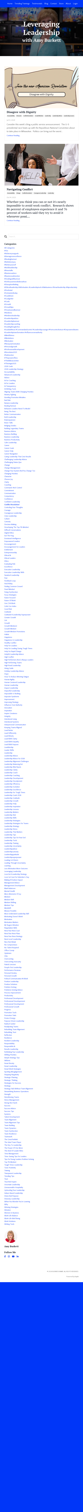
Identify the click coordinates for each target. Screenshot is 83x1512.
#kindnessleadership (14, 338)
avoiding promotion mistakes (17, 438)
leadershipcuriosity (13, 996)
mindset (8, 1052)
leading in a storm (13, 1007)
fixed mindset (10, 674)
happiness (9, 733)
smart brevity (10, 1256)
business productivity (14, 490)
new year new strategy (15, 1100)
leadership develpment (15, 910)
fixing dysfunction (12, 677)
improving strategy (13, 813)
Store (61, 4)
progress (8, 1190)
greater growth (11, 709)
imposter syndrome (13, 806)
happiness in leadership (15, 736)
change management (14, 525)
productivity (9, 1173)
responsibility (10, 1232)
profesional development (15, 1176)
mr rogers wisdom (13, 1086)
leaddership (10, 868)
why (6, 1429)
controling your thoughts (16, 573)
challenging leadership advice (18, 515)
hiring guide (10, 771)
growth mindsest (12, 719)
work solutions (11, 1450)
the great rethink (12, 1350)
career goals (10, 501)
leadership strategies (14, 958)
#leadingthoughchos (14, 352)
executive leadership (14, 650)
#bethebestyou (11, 269)
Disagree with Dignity (27, 113)
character (19, 117)
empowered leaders (13, 615)
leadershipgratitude (13, 1000)
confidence (9, 563)
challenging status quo (15, 518)
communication (11, 556)
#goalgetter (9, 317)
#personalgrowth (12, 376)
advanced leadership (14, 411)
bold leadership (11, 463)
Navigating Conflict (25, 191)
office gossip (10, 1117)
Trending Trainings (22, 4)
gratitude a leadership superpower (20, 705)
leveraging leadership (14, 1020)
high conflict (10, 757)
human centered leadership (17, 788)
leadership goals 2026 (15, 927)
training (8, 1388)
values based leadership (15, 1415)
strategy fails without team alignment (22, 1287)
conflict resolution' (28, 117)
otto (6, 1124)
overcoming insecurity (14, 1131)
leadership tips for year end (17, 979)
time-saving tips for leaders (18, 1370)
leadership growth (13, 934)
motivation (9, 1079)
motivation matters (12, 1083)
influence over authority (15, 816)
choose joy (9, 539)
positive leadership (13, 1156)
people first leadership (15, 1138)
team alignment (11, 1325)
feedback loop (11, 664)
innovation (9, 819)
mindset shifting (11, 1059)
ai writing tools (11, 428)
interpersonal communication (18, 840)
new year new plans (13, 1097)
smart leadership (12, 1259)
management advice (13, 1034)
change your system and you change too (23, 528)
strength (8, 1294)
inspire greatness (12, 826)
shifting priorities (11, 1246)
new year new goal (13, 1093)
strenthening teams (13, 1298)
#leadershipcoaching (14, 348)
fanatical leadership (13, 657)
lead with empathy (13, 861)
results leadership (13, 1239)
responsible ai (11, 1235)
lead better (9, 847)
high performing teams (15, 764)
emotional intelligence (14, 612)
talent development (13, 1322)
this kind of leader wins (16, 1363)
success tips (10, 1315)
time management (13, 1367)
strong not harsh (12, 1304)
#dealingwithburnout (14, 289)
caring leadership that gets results (20, 511)
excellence (9, 646)
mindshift (8, 1065)
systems (8, 1318)
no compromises (12, 1110)
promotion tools (11, 1194)
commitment (10, 553)
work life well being (14, 1447)
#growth (8, 324)
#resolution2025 (12, 383)
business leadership (13, 487)
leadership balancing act (15, 889)
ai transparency (11, 425)
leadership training (13, 986)
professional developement (17, 1180)
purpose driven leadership (16, 1204)
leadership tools (12, 982)
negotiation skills (12, 1090)
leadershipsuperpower (15, 1003)
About (68, 4)
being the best (11, 456)
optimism (8, 1121)
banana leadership (13, 445)
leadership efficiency (14, 913)
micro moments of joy (14, 1048)
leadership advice (57, 117)
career (7, 497)
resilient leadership (13, 1228)
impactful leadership (14, 799)
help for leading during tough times (21, 747)
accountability (10, 117)
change (18, 196)
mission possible (11, 1069)
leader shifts (10, 871)
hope (6, 778)
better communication (14, 459)
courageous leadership (40, 196)
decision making (11, 594)
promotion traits (11, 1197)
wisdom (8, 1436)
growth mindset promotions (17, 726)
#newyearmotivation (14, 373)
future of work (11, 688)
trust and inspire (12, 1401)
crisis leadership (12, 584)
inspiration (9, 823)
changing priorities (12, 532)
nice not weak (11, 1107)
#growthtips (10, 328)
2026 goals (9, 400)
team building (10, 1332)
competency (10, 560)
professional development (16, 1183)
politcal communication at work (19, 1152)
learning (8, 1013)
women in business (13, 1440)
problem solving (11, 1162)
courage (8, 577)
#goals (7, 321)
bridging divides (11, 473)
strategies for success (14, 1280)
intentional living (12, 833)
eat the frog (10, 608)
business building (12, 483)
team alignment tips (14, 1329)
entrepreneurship (12, 629)
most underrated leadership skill (19, 1072)
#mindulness (10, 366)
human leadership (13, 792)
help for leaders (12, 743)
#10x (6, 255)
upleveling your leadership (16, 1412)
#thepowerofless (12, 390)
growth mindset (39, 117)
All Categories (10, 251)
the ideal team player (14, 1353)
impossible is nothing (14, 802)
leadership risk (11, 951)
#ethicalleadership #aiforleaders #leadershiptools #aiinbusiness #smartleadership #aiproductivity (34, 302)
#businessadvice (12, 282)
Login (75, 4)
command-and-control (15, 549)
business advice (11, 480)
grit (6, 712)
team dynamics (11, 1336)
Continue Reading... (13, 137)
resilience (8, 1225)
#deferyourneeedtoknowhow (18, 293)
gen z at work (11, 691)
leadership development (15, 906)
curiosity (8, 591)
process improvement (14, 1169)
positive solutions (12, 1159)
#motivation (9, 369)
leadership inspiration (14, 941)
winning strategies (13, 1433)
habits (7, 729)
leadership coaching (14, 903)
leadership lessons (69, 117)
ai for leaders (10, 421)
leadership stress (12, 968)
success (8, 1308)
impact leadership (13, 795)
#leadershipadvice (13, 341)
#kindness (9, 334)
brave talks (9, 470)
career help (9, 504)
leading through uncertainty (17, 1010)
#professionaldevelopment (16, 379)
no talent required (13, 1114)
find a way (9, 667)
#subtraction (10, 386)
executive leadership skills (16, 653)
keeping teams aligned (15, 844)
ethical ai (8, 632)
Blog (46, 4)
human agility (10, 785)
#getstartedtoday (12, 310)
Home (9, 4)
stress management (13, 1301)
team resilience (11, 1343)
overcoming (10, 1128)
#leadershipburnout (13, 345)
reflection (8, 1221)
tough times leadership (15, 1381)
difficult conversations (14, 601)
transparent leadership (15, 1391)
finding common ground (16, 670)
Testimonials (37, 4)
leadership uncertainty (15, 989)
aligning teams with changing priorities (22, 431)
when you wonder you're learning (20, 1426)
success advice (11, 1311)
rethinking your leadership (16, 1242)
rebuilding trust (11, 1218)
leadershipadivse (12, 993)
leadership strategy (13, 965)
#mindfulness (10, 362)
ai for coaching (11, 418)
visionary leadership (14, 1422)
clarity (7, 542)
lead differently (11, 851)
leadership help (11, 937)
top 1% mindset (11, 1377)
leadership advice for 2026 (17, 882)
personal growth (12, 1149)
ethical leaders (11, 636)
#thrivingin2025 (11, 397)
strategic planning (12, 1273)
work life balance (12, 1443)
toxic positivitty (11, 1384)
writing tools (10, 1453)
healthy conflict (11, 740)
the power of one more (15, 1360)
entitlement (9, 625)
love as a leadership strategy (18, 1024)
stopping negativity (13, 1270)
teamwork (9, 1346)
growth (7, 716)
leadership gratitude (14, 930)
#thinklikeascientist (13, 393)
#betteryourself (11, 272)
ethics (7, 639)
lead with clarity (12, 858)
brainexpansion (11, 466)
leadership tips (11, 975)
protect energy (11, 1201)
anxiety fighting (11, 435)
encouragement (11, 619)
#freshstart (9, 307)
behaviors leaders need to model (20, 452)
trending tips (10, 1395)
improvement (10, 809)
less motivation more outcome (18, 1017)
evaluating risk (11, 643)
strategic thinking (12, 1277)
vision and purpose (13, 1419)
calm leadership (12, 494)
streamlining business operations (19, 1291)
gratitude (8, 702)
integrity (8, 830)
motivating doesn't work (15, 1076)
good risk (9, 698)
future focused (11, 684)
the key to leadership (14, 1356)
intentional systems (13, 837)
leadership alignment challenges (19, 885)
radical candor (11, 1207)
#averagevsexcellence (14, 262)
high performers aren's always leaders (22, 761)
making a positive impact (15, 1031)
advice (7, 414)
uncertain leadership (14, 1405)
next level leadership (14, 1104)
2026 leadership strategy (16, 404)
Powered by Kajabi (72, 1506)
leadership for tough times (17, 923)
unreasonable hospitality (16, 1408)
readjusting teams (12, 1211)
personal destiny (12, 1145)
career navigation (12, 508)
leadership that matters (15, 972)
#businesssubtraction (14, 286)
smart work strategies (14, 1263)
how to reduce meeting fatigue (19, 781)
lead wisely (10, 854)
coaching (8, 546)
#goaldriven (10, 314)
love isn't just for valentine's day (19, 1027)
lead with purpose (13, 865)
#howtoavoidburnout (14, 331)
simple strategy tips (13, 1249)
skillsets (8, 1253)
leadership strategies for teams (19, 962)
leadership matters (13, 948)
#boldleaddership (12, 276)
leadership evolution (14, 916)
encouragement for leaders (17, 622)
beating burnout (11, 449)
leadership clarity (12, 896)
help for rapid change (14, 750)
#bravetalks (9, 279)
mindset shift (10, 1055)
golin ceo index (11, 695)
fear (6, 660)
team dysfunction (12, 1339)
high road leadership (14, 768)
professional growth (13, 1187)
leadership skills (12, 955)
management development (16, 1038)
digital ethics (10, 605)
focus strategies (11, 681)
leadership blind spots (15, 892)
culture (7, 587)
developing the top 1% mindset (19, 598)
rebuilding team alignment (16, 1214)
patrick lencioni (11, 1135)
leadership (48, 117)
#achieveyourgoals (13, 258)
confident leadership (14, 567)
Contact (53, 4)
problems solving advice (15, 1166)
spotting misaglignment (15, 1266)
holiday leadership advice (16, 774)
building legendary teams (16, 476)
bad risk (8, 442)
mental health (10, 1045)
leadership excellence (14, 920)
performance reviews (14, 1142)
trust (6, 1398)
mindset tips (10, 1062)
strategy (8, 1284)
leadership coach (12, 899)
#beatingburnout (12, 265)
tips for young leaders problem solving (22, 1374)
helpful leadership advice (16, 754)
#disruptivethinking (13, 296)
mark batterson (11, 1041)
